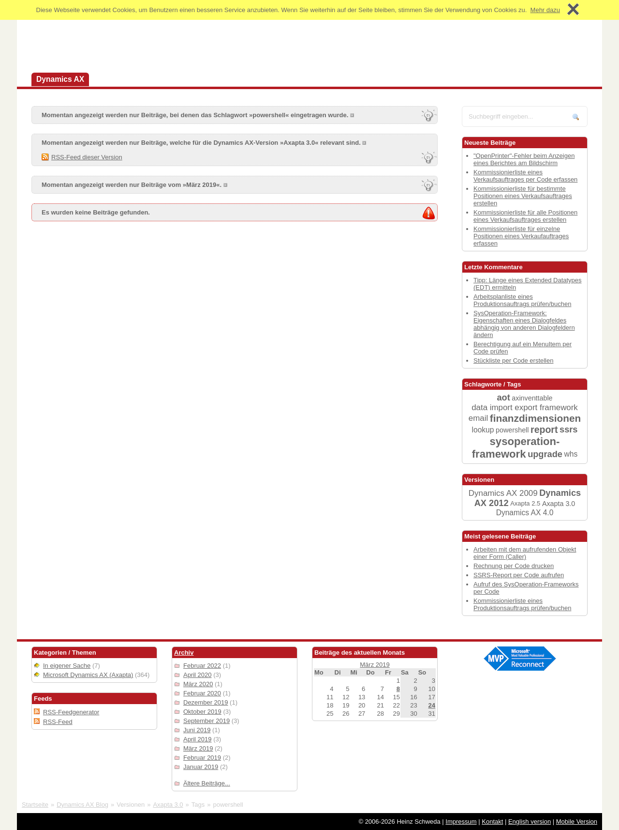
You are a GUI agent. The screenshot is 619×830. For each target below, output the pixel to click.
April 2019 (197, 739)
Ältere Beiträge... (206, 783)
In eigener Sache (66, 665)
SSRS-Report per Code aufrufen (518, 575)
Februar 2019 (202, 757)
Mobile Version (576, 821)
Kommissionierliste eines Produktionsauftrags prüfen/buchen (522, 604)
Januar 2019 (200, 766)
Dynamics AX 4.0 (525, 512)
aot (503, 397)
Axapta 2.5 (525, 503)
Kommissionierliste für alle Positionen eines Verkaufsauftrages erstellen (525, 216)
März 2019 (198, 748)
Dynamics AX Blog (82, 804)
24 (431, 705)
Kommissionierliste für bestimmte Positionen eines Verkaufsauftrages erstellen (522, 196)
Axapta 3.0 (558, 503)
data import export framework (525, 407)
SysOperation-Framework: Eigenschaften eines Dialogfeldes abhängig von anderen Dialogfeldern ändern (524, 323)
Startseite (35, 804)
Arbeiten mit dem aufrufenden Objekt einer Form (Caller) (524, 553)
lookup (483, 430)
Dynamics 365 (124, 79)
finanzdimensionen (535, 418)
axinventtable (532, 398)
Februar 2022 (202, 665)
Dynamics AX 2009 (503, 493)
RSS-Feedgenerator (71, 712)
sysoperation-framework (516, 447)
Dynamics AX (60, 79)
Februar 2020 (202, 693)
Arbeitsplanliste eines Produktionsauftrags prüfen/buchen (522, 300)
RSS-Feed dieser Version (86, 157)
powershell (512, 430)
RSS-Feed (58, 721)
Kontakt (492, 821)
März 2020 (198, 684)
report (544, 429)
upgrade (545, 454)
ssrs (568, 429)
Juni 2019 (196, 730)
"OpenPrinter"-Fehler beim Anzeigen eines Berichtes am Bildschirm (524, 159)
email (478, 418)
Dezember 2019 (205, 702)
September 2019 (206, 720)
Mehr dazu (545, 10)
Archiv (183, 652)
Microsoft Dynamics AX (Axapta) (88, 674)
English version (529, 821)
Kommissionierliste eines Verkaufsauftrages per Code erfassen (525, 176)
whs (571, 454)
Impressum (460, 821)
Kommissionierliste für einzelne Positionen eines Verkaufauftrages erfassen (521, 236)
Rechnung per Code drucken (513, 565)
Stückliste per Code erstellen (513, 360)
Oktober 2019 (202, 711)
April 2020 (197, 674)
